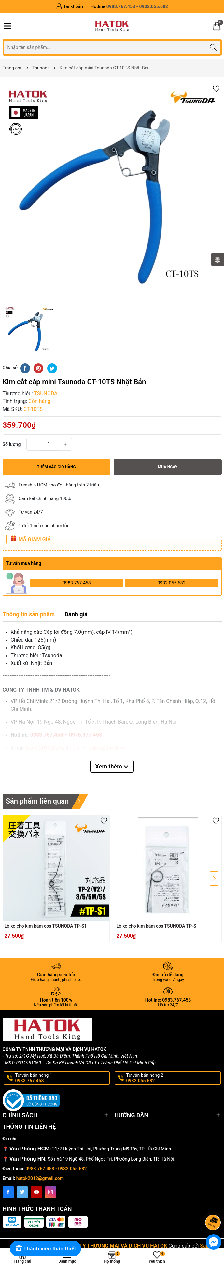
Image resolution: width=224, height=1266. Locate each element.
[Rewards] (45, 1248)
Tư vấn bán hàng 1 (61, 1078)
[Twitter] (22, 1192)
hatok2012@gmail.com (40, 1178)
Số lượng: (12, 444)
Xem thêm (112, 766)
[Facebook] (8, 1192)
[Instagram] (50, 1192)
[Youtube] (36, 1192)
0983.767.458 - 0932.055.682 (56, 1168)
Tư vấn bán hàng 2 (172, 1078)
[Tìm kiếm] (213, 47)
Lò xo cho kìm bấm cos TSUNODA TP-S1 (46, 925)
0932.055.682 (171, 582)
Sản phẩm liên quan (37, 801)
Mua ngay (167, 467)
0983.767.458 (77, 582)
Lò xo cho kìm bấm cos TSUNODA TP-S (156, 925)
